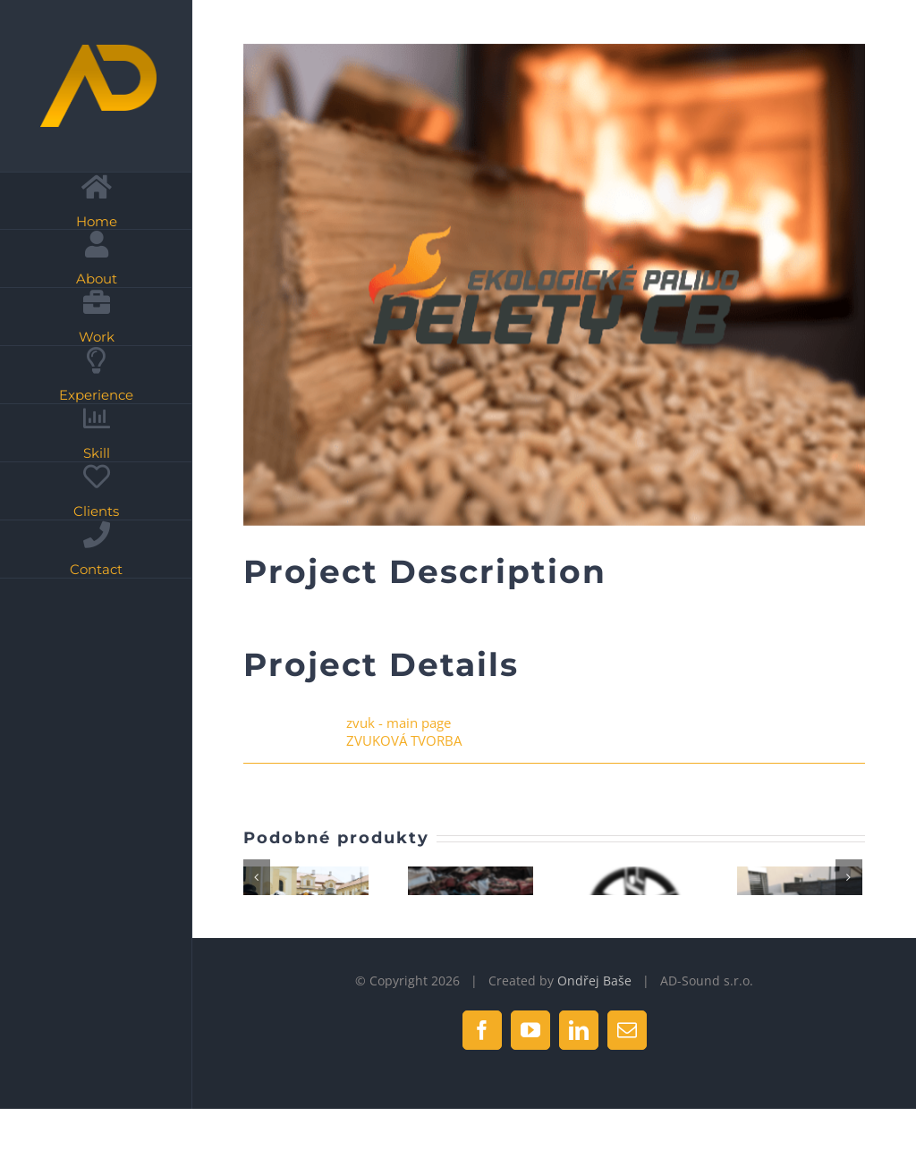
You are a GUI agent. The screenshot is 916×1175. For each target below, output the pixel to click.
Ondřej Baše (594, 1060)
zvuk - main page (398, 722)
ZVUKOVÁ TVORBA (404, 740)
